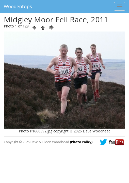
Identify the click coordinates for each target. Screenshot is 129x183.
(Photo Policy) (81, 142)
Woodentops (18, 6)
